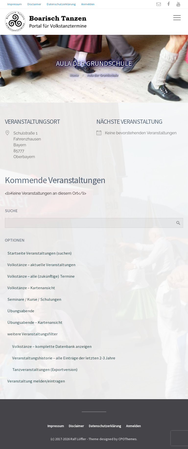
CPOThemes (127, 439)
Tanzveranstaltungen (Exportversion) (45, 369)
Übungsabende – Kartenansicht (34, 322)
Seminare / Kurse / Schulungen (34, 299)
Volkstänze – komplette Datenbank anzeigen (52, 346)
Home (74, 75)
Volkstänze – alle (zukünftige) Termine (41, 276)
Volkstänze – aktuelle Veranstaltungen (41, 264)
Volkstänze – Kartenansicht (31, 287)
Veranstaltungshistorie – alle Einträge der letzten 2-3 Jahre (63, 358)
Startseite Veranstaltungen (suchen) (39, 253)
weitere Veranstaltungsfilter (32, 334)
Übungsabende (20, 310)
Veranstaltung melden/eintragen (36, 381)
